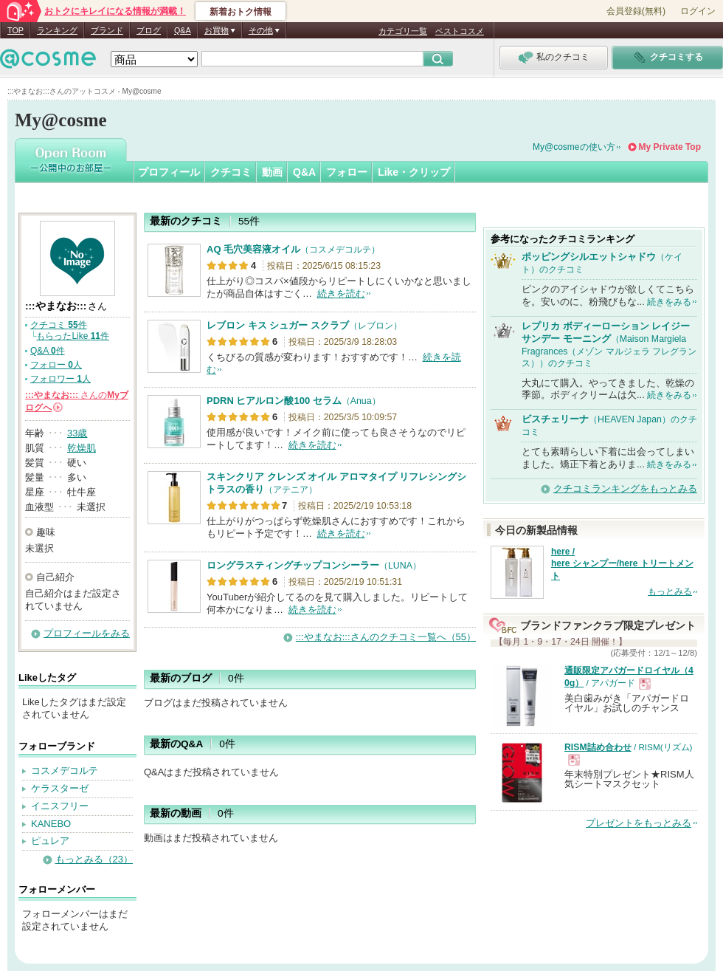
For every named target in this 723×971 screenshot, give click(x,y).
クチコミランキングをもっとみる (625, 488)
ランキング (57, 30)
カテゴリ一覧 (402, 31)
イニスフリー (60, 806)
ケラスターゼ (60, 788)
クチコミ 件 (58, 325)
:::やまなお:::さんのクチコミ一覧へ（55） (386, 636)
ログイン (698, 11)
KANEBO (51, 823)
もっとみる (670, 591)
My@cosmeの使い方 (574, 147)
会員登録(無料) (635, 11)
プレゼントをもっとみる (638, 822)
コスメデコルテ (64, 770)
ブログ (148, 30)
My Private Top (670, 147)
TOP (15, 30)
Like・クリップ (414, 172)
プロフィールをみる (87, 633)
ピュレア (50, 840)
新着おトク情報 (240, 12)
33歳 (77, 433)
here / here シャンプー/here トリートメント (622, 564)
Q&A (182, 30)
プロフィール (169, 172)
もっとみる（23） (94, 859)
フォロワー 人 (60, 379)
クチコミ (231, 172)
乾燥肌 (81, 447)
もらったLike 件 (72, 336)
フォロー (346, 172)
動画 (272, 172)
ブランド (107, 30)
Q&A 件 (47, 351)
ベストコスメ (459, 31)
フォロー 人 (56, 365)
